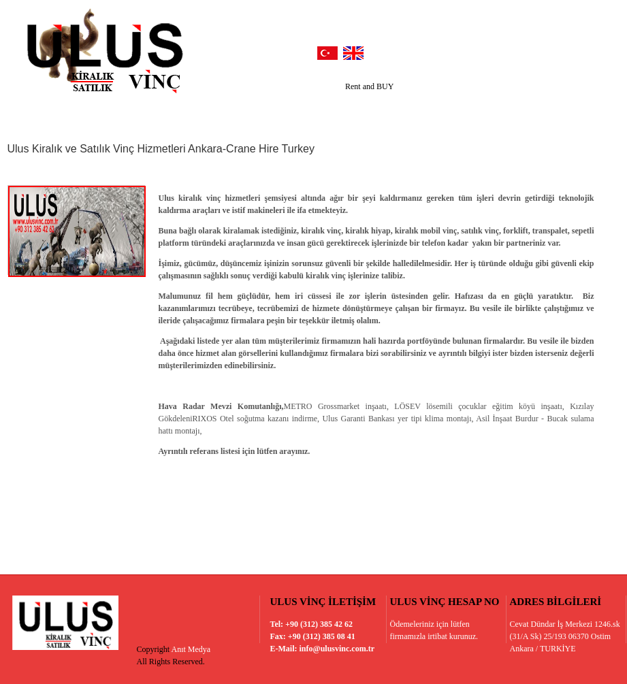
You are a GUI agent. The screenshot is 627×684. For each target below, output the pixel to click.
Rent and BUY (369, 86)
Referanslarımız (188, 113)
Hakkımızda (107, 113)
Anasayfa (39, 113)
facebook (469, 50)
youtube (552, 50)
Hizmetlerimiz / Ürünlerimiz (300, 113)
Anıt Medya (191, 649)
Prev (603, 82)
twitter (497, 50)
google (524, 50)
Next (603, 90)
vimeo (580, 50)
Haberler (398, 113)
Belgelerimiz (467, 113)
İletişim (534, 113)
